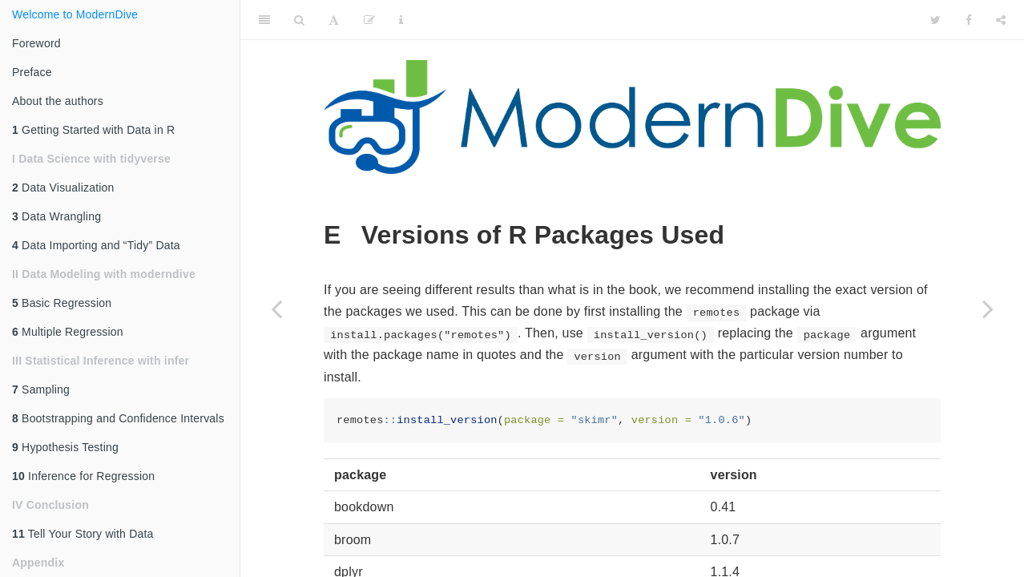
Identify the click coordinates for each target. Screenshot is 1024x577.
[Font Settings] (333, 20)
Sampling (41, 389)
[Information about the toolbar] (401, 20)
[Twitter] (935, 20)
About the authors (57, 101)
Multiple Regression (67, 331)
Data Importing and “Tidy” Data (96, 245)
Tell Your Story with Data (83, 533)
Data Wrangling (56, 216)
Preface (32, 72)
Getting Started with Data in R (93, 129)
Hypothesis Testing (65, 447)
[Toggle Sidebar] (264, 20)
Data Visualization (63, 187)
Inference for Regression (83, 476)
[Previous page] (276, 308)
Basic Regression (61, 303)
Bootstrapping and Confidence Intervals (118, 418)
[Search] (299, 20)
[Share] (1001, 20)
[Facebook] (968, 20)
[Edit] (369, 20)
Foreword (36, 43)
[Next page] (988, 308)
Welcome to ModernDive (75, 14)
